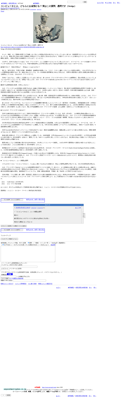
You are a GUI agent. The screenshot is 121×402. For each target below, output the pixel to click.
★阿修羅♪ (4, 3)
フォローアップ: (6, 235)
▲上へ (58, 290)
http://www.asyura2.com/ (49, 390)
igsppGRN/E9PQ (33, 9)
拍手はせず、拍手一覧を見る (35, 199)
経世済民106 (13, 3)
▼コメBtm (108, 2)
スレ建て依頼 (32, 287)
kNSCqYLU (39, 9)
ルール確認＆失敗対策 (16, 281)
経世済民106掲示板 (82, 290)
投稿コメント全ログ (7, 287)
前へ (118, 2)
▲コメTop (100, 2)
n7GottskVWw (40, 207)
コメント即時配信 (20, 287)
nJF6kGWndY (33, 207)
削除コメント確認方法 (45, 287)
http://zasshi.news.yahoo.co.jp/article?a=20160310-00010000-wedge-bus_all (22, 47)
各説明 (53, 245)
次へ (114, 2)
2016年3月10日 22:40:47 (23, 207)
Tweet (2, 11)
